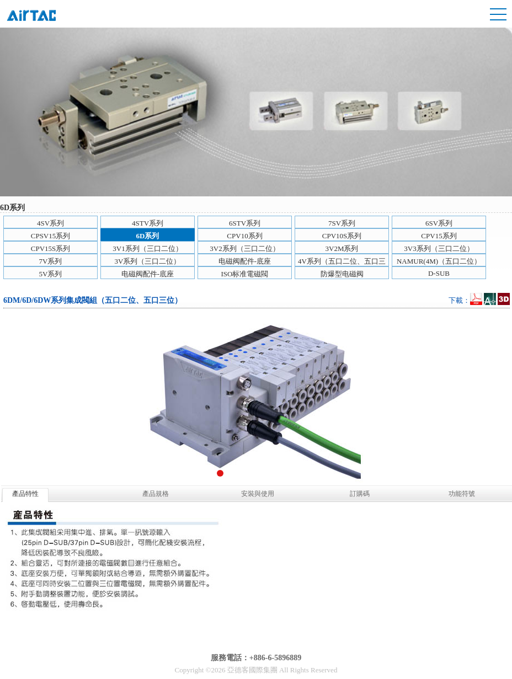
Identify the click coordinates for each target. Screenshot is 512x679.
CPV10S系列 (342, 236)
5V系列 (50, 274)
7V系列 (50, 261)
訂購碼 (360, 494)
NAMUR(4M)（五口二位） (439, 261)
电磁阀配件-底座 (244, 261)
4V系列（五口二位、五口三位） (342, 261)
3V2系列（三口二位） (244, 248)
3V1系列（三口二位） (147, 248)
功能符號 (462, 494)
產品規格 (155, 494)
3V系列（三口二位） (148, 261)
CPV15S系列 (51, 248)
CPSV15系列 (51, 236)
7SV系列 (341, 223)
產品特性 (25, 494)
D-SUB (439, 273)
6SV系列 (438, 223)
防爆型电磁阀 (342, 274)
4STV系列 (147, 223)
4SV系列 (50, 223)
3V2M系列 (342, 248)
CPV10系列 (244, 236)
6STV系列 (244, 223)
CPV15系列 (438, 236)
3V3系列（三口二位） (438, 248)
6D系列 (147, 236)
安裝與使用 (257, 494)
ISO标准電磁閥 (245, 274)
